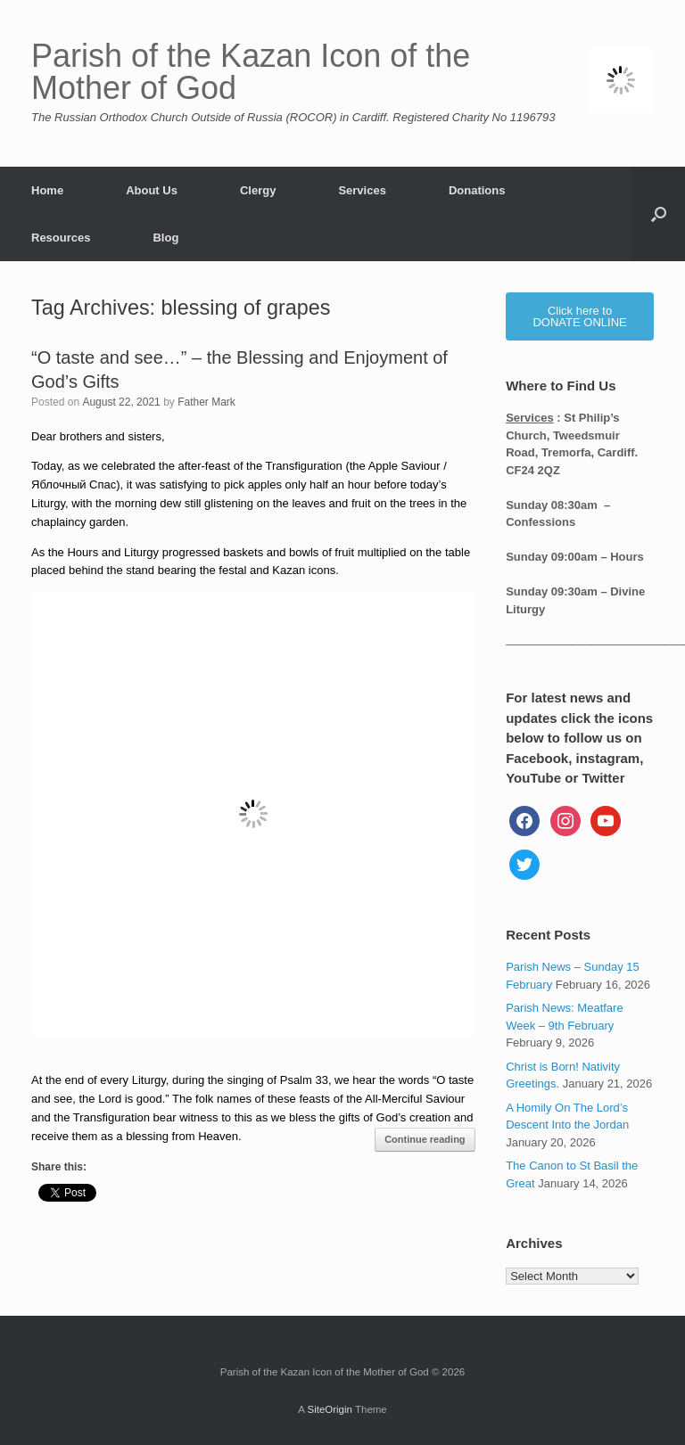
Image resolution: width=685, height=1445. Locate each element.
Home (47, 190)
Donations (477, 190)
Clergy (258, 190)
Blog (165, 237)
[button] (658, 214)
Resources (60, 237)
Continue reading (424, 1139)
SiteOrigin (329, 1409)
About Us (151, 190)
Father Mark (206, 402)
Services (362, 190)
